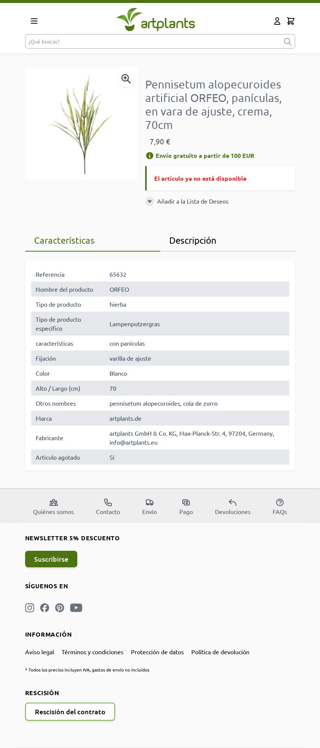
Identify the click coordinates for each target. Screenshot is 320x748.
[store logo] (155, 19)
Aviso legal (39, 651)
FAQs (280, 506)
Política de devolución (220, 651)
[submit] (287, 41)
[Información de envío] (149, 155)
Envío (149, 506)
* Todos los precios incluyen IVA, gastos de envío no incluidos (87, 670)
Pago (186, 506)
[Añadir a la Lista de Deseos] (149, 201)
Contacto (108, 506)
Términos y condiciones (92, 651)
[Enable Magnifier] (126, 78)
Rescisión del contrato (70, 711)
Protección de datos (157, 651)
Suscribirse (51, 559)
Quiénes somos (53, 506)
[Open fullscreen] (81, 123)
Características (64, 240)
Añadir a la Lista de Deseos (192, 201)
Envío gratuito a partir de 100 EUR (199, 155)
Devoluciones (233, 506)
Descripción (192, 240)
